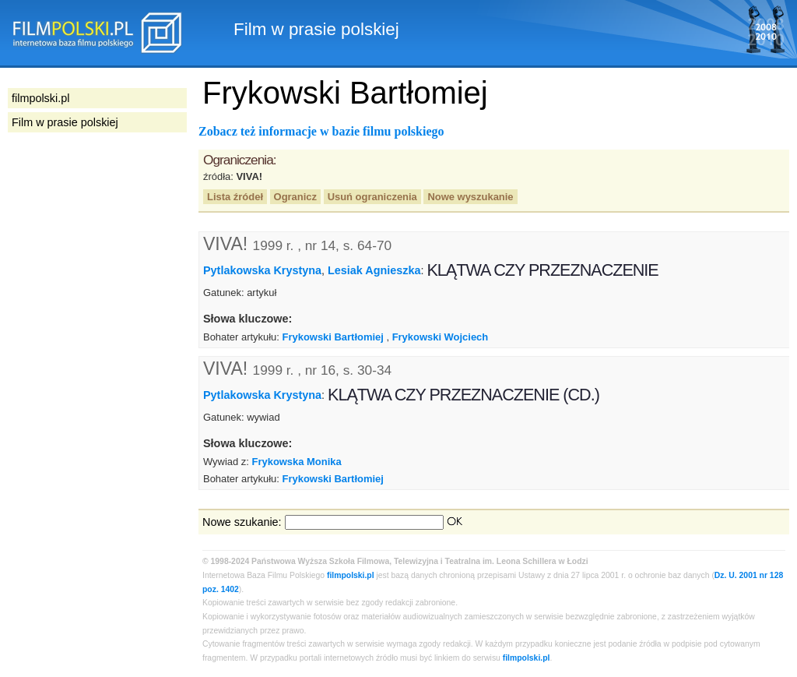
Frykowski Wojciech (440, 337)
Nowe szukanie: (242, 522)
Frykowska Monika (297, 461)
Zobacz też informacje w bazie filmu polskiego (321, 131)
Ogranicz (295, 197)
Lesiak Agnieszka (374, 270)
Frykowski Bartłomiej (333, 337)
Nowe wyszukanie (470, 197)
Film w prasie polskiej (65, 122)
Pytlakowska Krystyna (262, 270)
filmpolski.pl (350, 575)
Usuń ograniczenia (372, 197)
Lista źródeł (235, 197)
